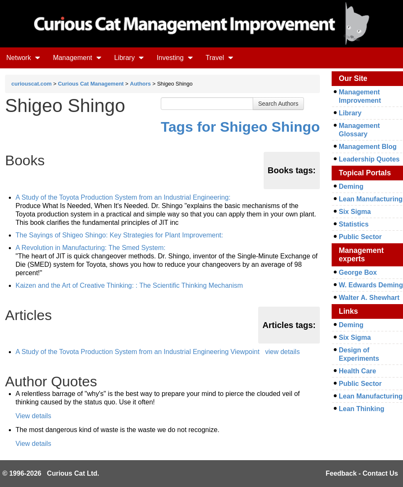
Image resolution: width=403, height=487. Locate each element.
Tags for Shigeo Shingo (240, 127)
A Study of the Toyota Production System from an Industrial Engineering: (123, 197)
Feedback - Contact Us (362, 473)
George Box (358, 272)
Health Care (357, 371)
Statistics (354, 224)
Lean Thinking (361, 408)
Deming (351, 186)
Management (77, 57)
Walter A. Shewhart (369, 297)
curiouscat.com (31, 84)
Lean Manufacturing (371, 199)
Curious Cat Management (91, 84)
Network (23, 57)
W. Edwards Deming (371, 285)
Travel (219, 57)
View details (33, 415)
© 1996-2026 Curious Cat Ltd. (51, 473)
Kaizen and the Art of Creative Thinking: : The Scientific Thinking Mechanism (129, 285)
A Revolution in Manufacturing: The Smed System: (90, 247)
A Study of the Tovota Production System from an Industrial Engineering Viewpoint (137, 351)
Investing (175, 57)
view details (282, 351)
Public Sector (360, 236)
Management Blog (368, 146)
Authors (140, 84)
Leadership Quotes (369, 159)
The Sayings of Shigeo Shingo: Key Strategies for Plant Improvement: (119, 235)
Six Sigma (355, 211)
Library (129, 57)
